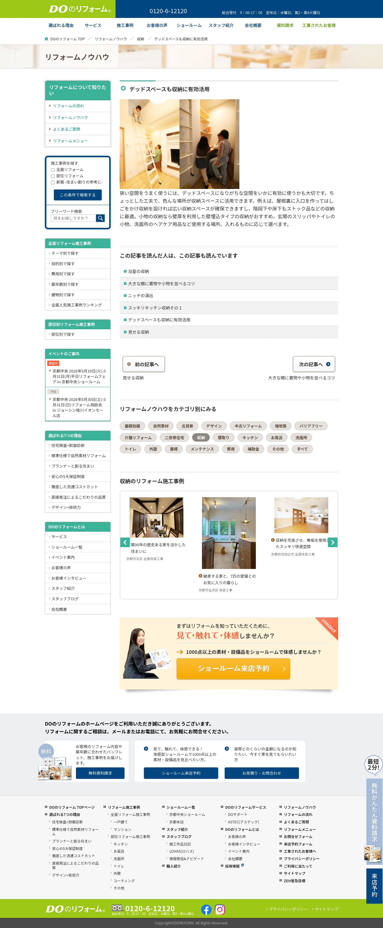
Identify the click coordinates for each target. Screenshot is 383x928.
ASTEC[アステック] (243, 821)
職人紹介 (173, 866)
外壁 (153, 449)
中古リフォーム (248, 426)
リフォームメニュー (70, 141)
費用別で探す (63, 274)
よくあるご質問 (66, 129)
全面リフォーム (67, 169)
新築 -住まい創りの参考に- (77, 182)
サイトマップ (294, 873)
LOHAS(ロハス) (181, 851)
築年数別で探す (65, 284)
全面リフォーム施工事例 (69, 243)
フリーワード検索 (66, 211)
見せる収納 (138, 332)
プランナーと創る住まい (72, 466)
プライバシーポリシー (302, 858)
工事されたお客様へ (300, 851)
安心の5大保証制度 (68, 476)
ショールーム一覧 (67, 547)
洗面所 (301, 437)
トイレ (130, 449)
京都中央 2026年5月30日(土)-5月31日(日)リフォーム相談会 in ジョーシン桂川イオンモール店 (79, 407)
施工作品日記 (180, 843)
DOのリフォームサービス (245, 807)
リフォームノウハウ (111, 38)
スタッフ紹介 (63, 588)
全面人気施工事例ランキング (76, 305)
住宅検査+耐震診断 (68, 445)
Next (333, 542)
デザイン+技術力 (66, 507)
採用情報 (234, 866)
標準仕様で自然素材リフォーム (78, 455)
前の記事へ (143, 364)
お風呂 (276, 437)
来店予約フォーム (298, 843)
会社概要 (59, 609)
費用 (231, 449)
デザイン (214, 426)
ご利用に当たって (298, 866)
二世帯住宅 (174, 437)
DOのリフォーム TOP (67, 38)
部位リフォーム (67, 175)
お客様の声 (61, 567)
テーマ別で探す (65, 253)
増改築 (280, 426)
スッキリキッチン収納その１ (155, 308)
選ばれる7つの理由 (65, 435)
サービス (59, 536)
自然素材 (161, 426)
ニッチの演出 (140, 295)
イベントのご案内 (63, 353)
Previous (125, 542)
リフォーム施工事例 (124, 807)
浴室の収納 (138, 271)
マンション (123, 829)
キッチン (250, 437)
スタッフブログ (65, 599)
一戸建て (121, 821)
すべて (302, 449)
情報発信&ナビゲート (186, 858)
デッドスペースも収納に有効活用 (159, 320)
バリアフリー (311, 426)
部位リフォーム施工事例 (130, 836)
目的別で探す (63, 263)
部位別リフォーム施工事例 (71, 324)
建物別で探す (63, 294)
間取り (224, 437)
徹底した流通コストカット (74, 486)
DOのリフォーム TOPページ (72, 807)
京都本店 (176, 821)
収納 (140, 38)
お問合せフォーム (298, 836)
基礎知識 (132, 426)
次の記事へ (315, 364)
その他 (278, 449)
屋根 (174, 449)
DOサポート (237, 814)
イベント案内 (63, 557)
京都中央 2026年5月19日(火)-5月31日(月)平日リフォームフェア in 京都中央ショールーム (79, 376)
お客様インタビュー (68, 578)
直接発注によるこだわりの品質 (78, 497)
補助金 (253, 449)
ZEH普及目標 (294, 880)
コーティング (124, 880)
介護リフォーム (138, 437)
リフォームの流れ (68, 106)
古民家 (187, 426)
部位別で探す (63, 334)
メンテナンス (202, 449)
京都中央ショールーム (187, 814)
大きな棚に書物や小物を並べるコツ (161, 283)
